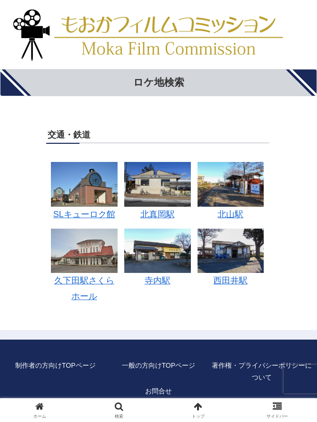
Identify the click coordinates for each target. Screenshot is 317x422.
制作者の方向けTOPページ (55, 365)
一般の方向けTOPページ (159, 365)
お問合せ (158, 391)
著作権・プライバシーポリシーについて (262, 371)
